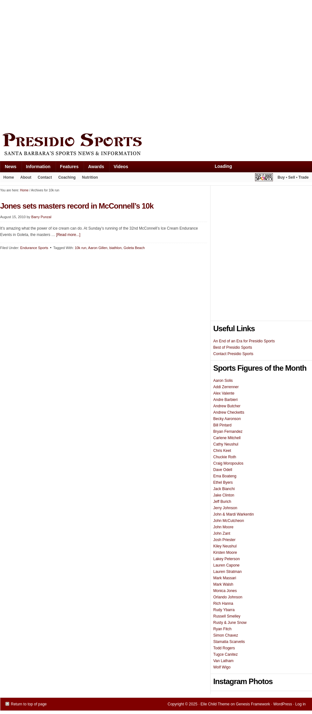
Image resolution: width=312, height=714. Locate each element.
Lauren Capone (226, 565)
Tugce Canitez (225, 654)
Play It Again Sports (264, 178)
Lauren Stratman (227, 571)
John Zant (221, 533)
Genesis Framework (253, 704)
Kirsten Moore (225, 552)
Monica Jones (225, 591)
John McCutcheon (228, 520)
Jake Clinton (223, 495)
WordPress (282, 704)
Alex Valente (224, 393)
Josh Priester (224, 540)
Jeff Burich (222, 501)
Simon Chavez (225, 635)
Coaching (67, 177)
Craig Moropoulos (228, 463)
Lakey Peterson (226, 559)
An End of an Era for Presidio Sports (244, 341)
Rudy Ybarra (224, 610)
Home (8, 177)
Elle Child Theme (215, 704)
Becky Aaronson (227, 419)
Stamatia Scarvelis (229, 641)
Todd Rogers (224, 648)
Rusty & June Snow (230, 622)
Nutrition (90, 177)
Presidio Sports (156, 145)
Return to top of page (29, 704)
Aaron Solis (223, 380)
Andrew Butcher (226, 406)
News (8, 168)
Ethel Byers (223, 482)
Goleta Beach (134, 248)
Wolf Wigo (222, 667)
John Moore (223, 527)
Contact (45, 177)
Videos (121, 166)
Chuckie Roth (224, 457)
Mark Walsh (223, 584)
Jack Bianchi (224, 489)
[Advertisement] (64, 65)
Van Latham (223, 661)
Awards (93, 168)
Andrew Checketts (228, 412)
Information (36, 168)
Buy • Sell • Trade (293, 177)
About (24, 178)
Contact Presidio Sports (233, 354)
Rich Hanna (223, 603)
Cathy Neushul (226, 444)
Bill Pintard (222, 425)
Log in (300, 704)
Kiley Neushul (225, 546)
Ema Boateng (225, 476)
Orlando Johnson (227, 597)
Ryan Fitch (222, 629)
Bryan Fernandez (228, 431)
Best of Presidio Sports (232, 347)
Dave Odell (222, 470)
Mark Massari (224, 578)
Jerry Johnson (225, 508)
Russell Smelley (226, 616)
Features (67, 168)
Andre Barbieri (225, 399)
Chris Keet (222, 450)
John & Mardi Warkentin (233, 514)
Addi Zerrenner (226, 387)
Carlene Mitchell (227, 438)
